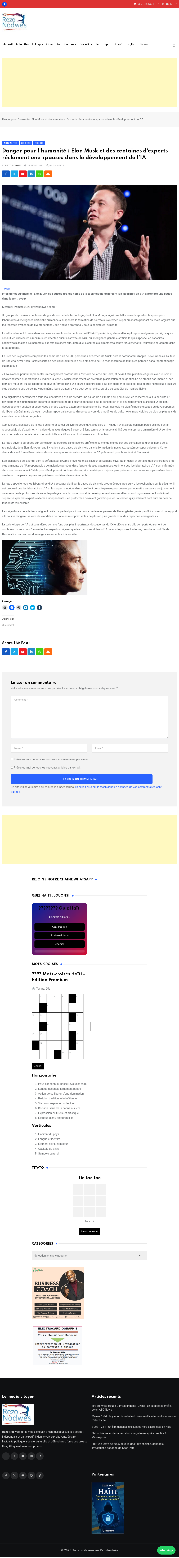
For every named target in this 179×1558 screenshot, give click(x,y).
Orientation (53, 44)
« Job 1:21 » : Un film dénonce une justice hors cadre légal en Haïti (131, 1428)
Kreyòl (119, 44)
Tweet (6, 289)
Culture (69, 44)
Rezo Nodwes (13, 166)
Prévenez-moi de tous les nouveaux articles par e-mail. (47, 768)
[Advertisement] (89, 82)
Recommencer (89, 1231)
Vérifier (38, 1066)
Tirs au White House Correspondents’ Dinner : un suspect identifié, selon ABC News (132, 1408)
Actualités (22, 44)
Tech (98, 44)
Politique (37, 44)
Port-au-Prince (60, 936)
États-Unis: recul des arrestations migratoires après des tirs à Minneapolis (129, 1436)
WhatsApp (166, 1550)
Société (84, 44)
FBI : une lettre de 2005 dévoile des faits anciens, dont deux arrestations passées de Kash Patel (128, 1447)
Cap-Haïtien (59, 927)
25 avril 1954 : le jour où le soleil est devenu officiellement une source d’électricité (134, 1419)
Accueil (8, 44)
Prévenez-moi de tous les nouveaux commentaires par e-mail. (51, 759)
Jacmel (59, 944)
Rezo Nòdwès (108, 1551)
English (130, 44)
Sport (108, 44)
